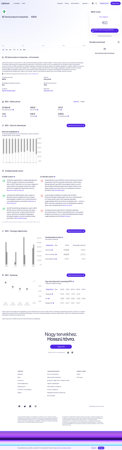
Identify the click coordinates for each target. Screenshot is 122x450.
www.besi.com (48, 91)
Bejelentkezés (104, 3)
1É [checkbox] (17, 50)
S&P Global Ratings (21, 218)
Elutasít (94, 448)
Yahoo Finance (67, 205)
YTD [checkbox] (14, 50)
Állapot (20, 392)
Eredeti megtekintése (33, 73)
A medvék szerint (47, 177)
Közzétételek (51, 395)
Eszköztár (21, 380)
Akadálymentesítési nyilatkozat (56, 392)
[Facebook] (19, 406)
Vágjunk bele (61, 346)
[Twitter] (24, 406)
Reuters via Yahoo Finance (15, 190)
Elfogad (101, 448)
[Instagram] (35, 406)
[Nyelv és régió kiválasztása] (92, 3)
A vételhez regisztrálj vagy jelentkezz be (104, 30)
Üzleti (23, 3)
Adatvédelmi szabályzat (54, 386)
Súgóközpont (22, 386)
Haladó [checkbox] (83, 101)
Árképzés (60, 3)
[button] (23, 77)
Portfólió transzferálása (25, 389)
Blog (19, 377)
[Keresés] (96, 3)
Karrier (79, 374)
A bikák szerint (8, 177)
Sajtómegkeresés (23, 383)
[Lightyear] (5, 3)
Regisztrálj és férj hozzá (76, 125)
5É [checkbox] (20, 50)
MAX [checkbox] (24, 50)
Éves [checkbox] (56, 245)
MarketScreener (65, 216)
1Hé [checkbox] (7, 50)
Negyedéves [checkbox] (49, 245)
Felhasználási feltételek (54, 377)
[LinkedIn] (30, 406)
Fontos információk (52, 374)
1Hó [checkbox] (10, 50)
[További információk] (118, 42)
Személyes (17, 3)
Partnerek (80, 377)
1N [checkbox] (3, 50)
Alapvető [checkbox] (76, 101)
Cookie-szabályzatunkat (64, 448)
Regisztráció (115, 3)
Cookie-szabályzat (52, 389)
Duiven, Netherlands (8, 91)
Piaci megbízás (104, 17)
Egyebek (85, 3)
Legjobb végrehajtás (53, 383)
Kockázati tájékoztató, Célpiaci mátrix (58, 380)
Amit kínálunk (75, 3)
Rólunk (67, 3)
